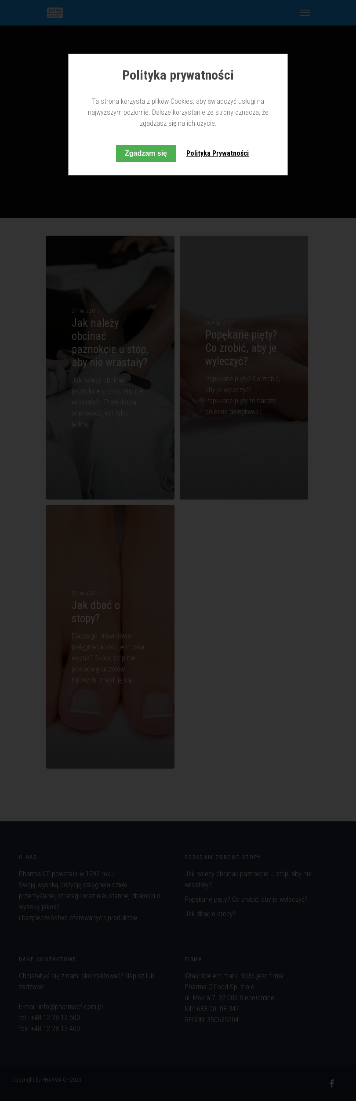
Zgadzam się (146, 153)
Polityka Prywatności (217, 153)
